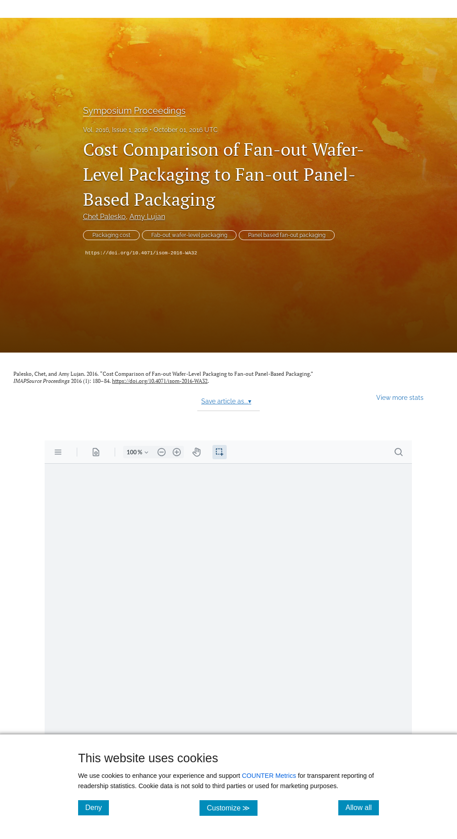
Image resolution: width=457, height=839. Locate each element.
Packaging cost (111, 235)
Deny (97, 807)
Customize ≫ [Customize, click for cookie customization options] (232, 807)
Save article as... (226, 401)
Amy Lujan (147, 216)
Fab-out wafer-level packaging (189, 235)
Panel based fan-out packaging (286, 235)
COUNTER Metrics (269, 775)
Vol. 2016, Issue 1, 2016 (115, 129)
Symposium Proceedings (134, 110)
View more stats (400, 397)
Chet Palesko (104, 216)
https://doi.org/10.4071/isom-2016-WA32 (141, 253)
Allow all (362, 807)
